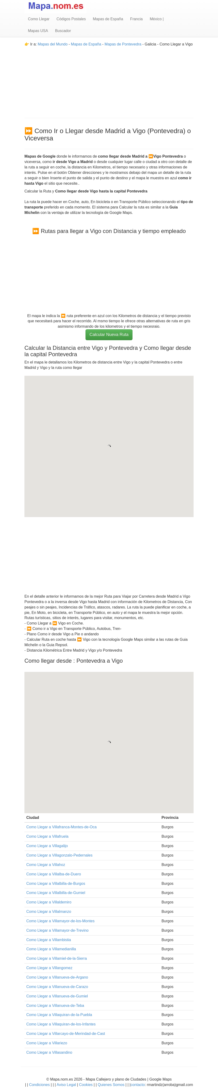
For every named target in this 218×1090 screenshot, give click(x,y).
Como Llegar (39, 19)
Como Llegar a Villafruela (47, 836)
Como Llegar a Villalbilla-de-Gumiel (55, 893)
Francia (136, 19)
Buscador (63, 31)
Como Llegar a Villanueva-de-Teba (55, 1006)
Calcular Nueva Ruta (109, 334)
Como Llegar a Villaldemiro (48, 902)
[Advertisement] (109, 80)
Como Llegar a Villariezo (46, 1043)
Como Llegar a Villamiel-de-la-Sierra (56, 958)
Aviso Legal (66, 1085)
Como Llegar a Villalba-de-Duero (53, 874)
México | (157, 19)
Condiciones (39, 1085)
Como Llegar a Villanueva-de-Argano (57, 977)
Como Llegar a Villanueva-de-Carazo (57, 987)
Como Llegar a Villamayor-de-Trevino (57, 930)
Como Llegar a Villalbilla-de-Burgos (55, 884)
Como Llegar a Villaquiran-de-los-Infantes (61, 1024)
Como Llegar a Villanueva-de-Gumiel (57, 996)
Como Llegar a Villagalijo (47, 846)
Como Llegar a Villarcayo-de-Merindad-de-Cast (65, 1034)
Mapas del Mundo (52, 44)
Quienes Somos (111, 1085)
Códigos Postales (71, 19)
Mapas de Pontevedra (123, 44)
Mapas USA (38, 31)
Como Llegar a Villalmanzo (48, 912)
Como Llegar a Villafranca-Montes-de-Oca (61, 827)
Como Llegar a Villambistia (48, 940)
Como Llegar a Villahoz (45, 865)
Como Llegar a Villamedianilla (51, 949)
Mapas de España (108, 19)
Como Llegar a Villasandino (49, 1052)
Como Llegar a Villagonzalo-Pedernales (59, 855)
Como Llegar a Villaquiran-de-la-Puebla (59, 1015)
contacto (138, 1085)
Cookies (86, 1085)
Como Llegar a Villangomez (49, 968)
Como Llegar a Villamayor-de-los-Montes (60, 921)
